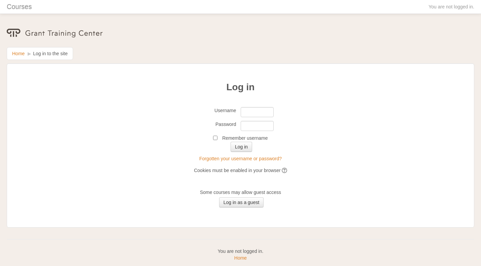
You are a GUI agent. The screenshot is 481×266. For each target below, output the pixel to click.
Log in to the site (50, 53)
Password (225, 124)
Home (18, 53)
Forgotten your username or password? (240, 158)
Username (225, 110)
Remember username (245, 138)
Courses (19, 6)
